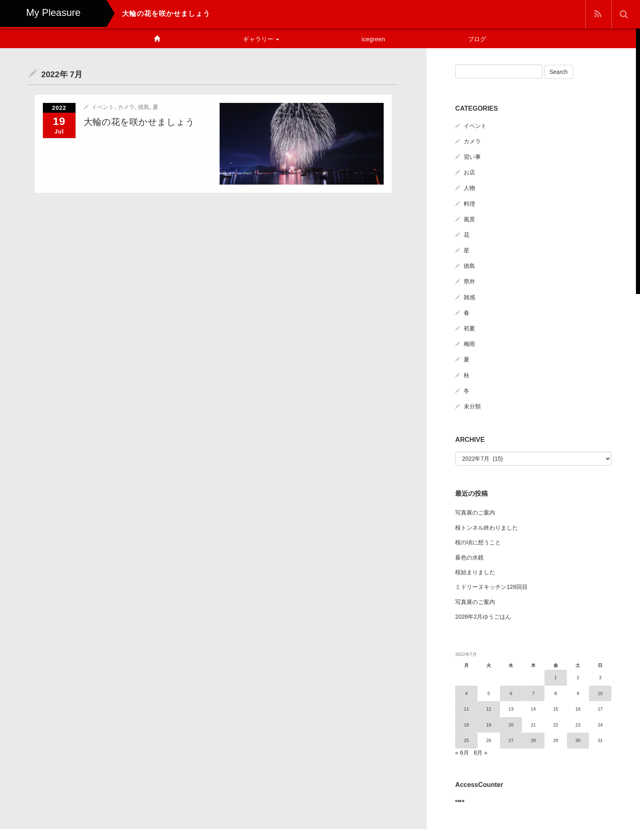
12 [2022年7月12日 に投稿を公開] (488, 708)
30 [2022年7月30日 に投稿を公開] (578, 740)
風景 (469, 219)
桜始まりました (475, 572)
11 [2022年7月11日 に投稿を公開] (466, 708)
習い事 (472, 157)
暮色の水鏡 (469, 557)
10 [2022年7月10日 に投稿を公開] (600, 693)
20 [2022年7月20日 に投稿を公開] (511, 724)
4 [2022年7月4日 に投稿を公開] (466, 693)
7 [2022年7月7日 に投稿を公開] (533, 693)
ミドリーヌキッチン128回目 (491, 587)
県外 (469, 281)
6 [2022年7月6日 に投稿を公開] (511, 693)
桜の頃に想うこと (478, 542)
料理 (469, 204)
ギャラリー (261, 39)
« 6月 (462, 752)
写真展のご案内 (475, 512)
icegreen (373, 39)
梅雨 (469, 344)
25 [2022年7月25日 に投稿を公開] (466, 740)
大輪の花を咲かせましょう (139, 121)
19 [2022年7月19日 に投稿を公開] (488, 724)
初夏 (469, 328)
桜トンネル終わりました (486, 527)
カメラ (126, 106)
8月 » (480, 752)
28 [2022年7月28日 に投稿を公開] (533, 740)
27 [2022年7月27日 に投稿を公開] (511, 740)
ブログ (477, 39)
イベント (102, 106)
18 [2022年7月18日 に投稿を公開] (466, 724)
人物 (469, 188)
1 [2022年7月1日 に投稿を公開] (555, 677)
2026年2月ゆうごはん (483, 616)
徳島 (143, 106)
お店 (469, 172)
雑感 (469, 297)
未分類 (472, 406)
